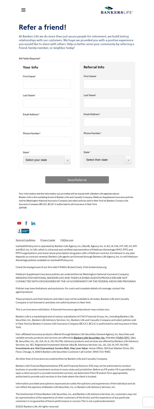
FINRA (119, 337)
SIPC (127, 337)
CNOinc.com (66, 240)
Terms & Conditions (25, 240)
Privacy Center (47, 240)
